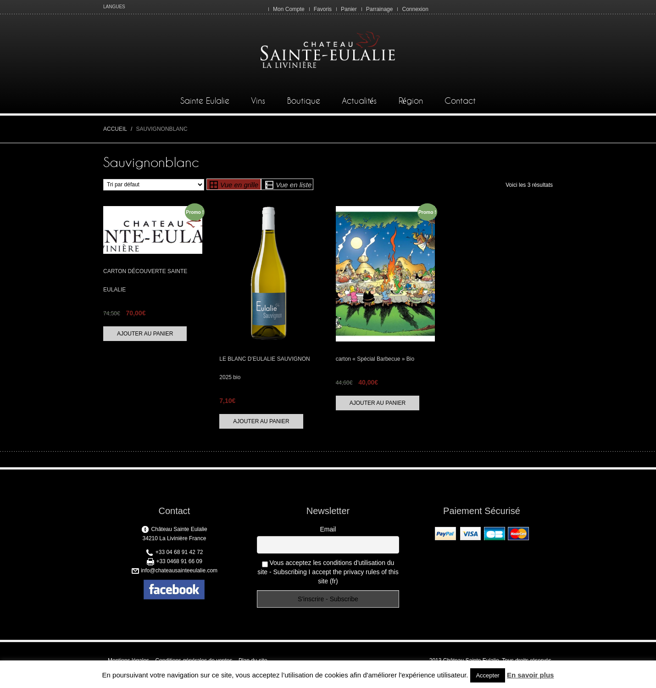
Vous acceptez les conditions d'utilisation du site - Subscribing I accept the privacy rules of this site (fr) (327, 572)
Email (328, 529)
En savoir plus (530, 675)
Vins (258, 101)
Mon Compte (289, 9)
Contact (460, 101)
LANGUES (114, 6)
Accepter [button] (487, 675)
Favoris (323, 9)
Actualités (359, 101)
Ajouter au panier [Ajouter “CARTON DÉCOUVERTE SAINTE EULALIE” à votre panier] (145, 333)
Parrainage (379, 9)
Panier (349, 9)
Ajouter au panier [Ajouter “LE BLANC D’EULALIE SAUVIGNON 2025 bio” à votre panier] (261, 421)
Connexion (415, 9)
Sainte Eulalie (204, 101)
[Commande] (153, 184)
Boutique (303, 101)
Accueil (115, 129)
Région (411, 101)
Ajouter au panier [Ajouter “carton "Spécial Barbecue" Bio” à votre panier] (378, 403)
